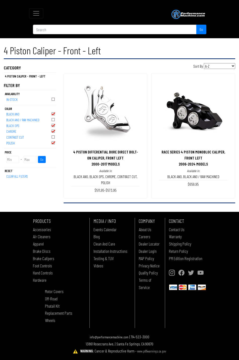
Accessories (42, 229)
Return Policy (178, 251)
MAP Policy (146, 258)
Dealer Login (148, 251)
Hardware (39, 280)
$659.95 (193, 184)
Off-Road (51, 298)
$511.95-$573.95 (105, 190)
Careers (144, 236)
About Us (145, 229)
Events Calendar (105, 229)
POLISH (31, 142)
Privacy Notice (149, 265)
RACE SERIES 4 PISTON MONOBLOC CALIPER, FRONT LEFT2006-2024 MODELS (193, 157)
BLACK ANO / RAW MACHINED (31, 119)
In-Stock (31, 99)
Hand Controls (43, 272)
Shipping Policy (180, 243)
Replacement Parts (58, 312)
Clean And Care (104, 243)
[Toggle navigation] (36, 13)
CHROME (31, 131)
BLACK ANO (31, 113)
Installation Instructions (110, 251)
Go (201, 29)
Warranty (175, 236)
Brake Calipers (43, 258)
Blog (96, 236)
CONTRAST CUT (31, 137)
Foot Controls (42, 265)
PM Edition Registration (185, 258)
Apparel (38, 243)
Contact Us (176, 229)
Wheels (50, 320)
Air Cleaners (42, 236)
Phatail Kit (52, 305)
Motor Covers (54, 291)
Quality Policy (148, 272)
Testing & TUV (103, 258)
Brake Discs (42, 251)
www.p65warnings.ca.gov (151, 351)
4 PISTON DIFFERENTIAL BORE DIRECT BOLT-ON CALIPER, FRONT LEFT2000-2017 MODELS (105, 157)
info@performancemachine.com (109, 337)
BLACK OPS (31, 125)
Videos (98, 265)
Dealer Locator (149, 243)
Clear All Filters (17, 176)
